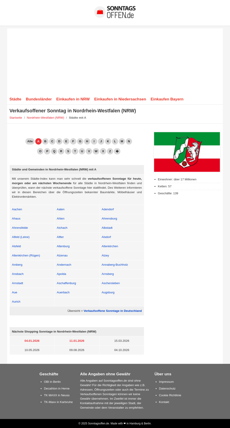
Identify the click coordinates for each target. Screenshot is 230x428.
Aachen (17, 209)
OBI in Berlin (52, 381)
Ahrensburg (109, 218)
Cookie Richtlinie (170, 395)
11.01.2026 (76, 340)
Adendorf (108, 209)
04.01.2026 (32, 340)
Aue (14, 292)
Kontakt (164, 402)
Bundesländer (39, 99)
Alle (30, 141)
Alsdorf (106, 237)
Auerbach (63, 292)
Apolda (61, 274)
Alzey (105, 255)
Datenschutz (167, 388)
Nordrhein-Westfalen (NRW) (45, 117)
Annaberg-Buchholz (115, 264)
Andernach (64, 264)
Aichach (62, 227)
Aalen (60, 209)
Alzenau (62, 255)
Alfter (60, 237)
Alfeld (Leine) (21, 237)
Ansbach (18, 274)
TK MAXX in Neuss (57, 395)
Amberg (17, 264)
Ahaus (16, 218)
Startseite (15, 117)
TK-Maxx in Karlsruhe (58, 402)
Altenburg (63, 246)
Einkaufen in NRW (73, 99)
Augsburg (108, 292)
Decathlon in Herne (57, 388)
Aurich (16, 301)
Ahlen (60, 218)
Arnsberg (108, 274)
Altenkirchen (110, 246)
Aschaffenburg (66, 283)
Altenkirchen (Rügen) (26, 255)
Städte (15, 99)
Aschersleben (111, 283)
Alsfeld (16, 246)
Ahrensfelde (20, 227)
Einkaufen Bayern (167, 99)
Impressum (166, 381)
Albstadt (107, 227)
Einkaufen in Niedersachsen (120, 99)
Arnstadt (17, 283)
